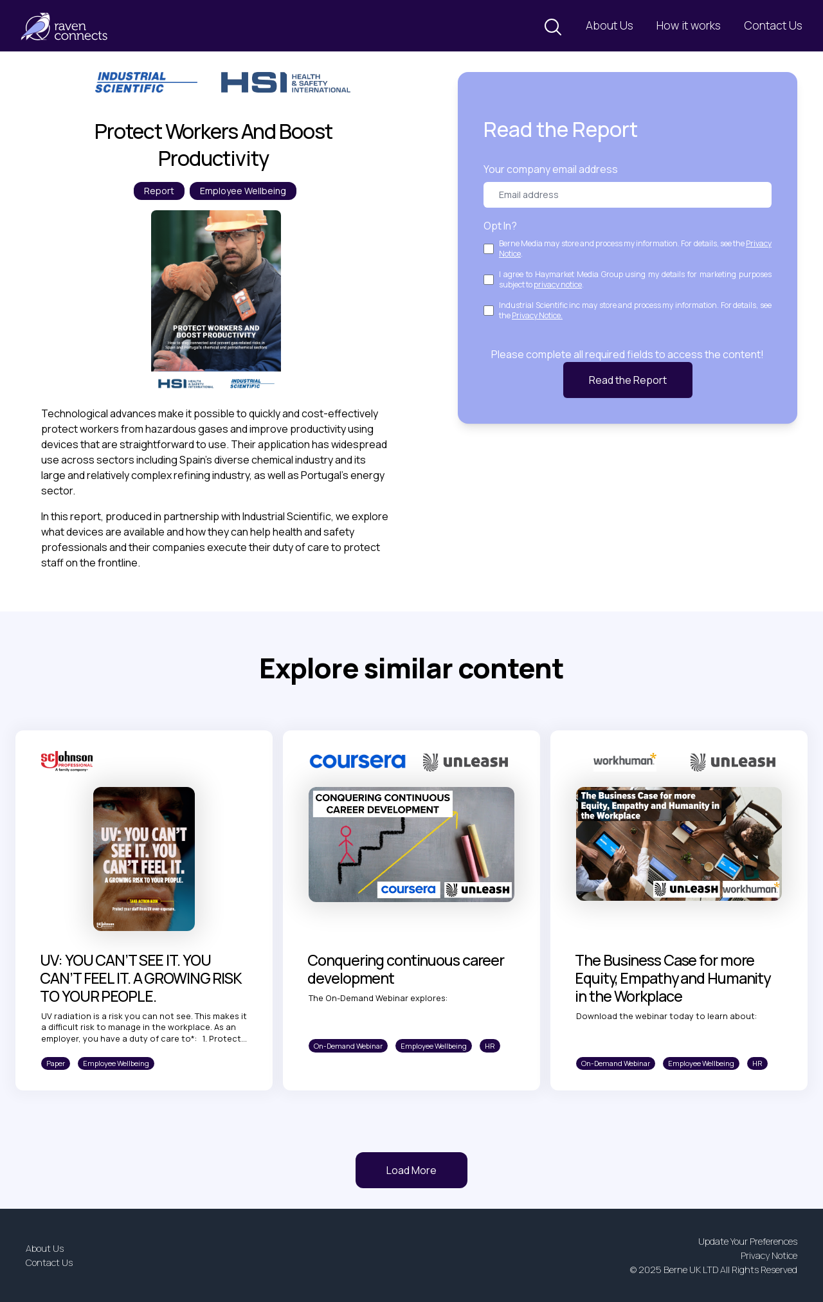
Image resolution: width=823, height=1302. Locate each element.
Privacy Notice (769, 1255)
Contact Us (773, 25)
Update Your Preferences (747, 1241)
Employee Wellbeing (243, 191)
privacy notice (558, 284)
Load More (411, 1170)
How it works (688, 25)
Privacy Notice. (537, 315)
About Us (609, 25)
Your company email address (551, 169)
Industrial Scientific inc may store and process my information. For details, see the (635, 310)
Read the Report (628, 380)
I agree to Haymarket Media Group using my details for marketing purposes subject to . (635, 279)
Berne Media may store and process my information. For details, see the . (635, 249)
